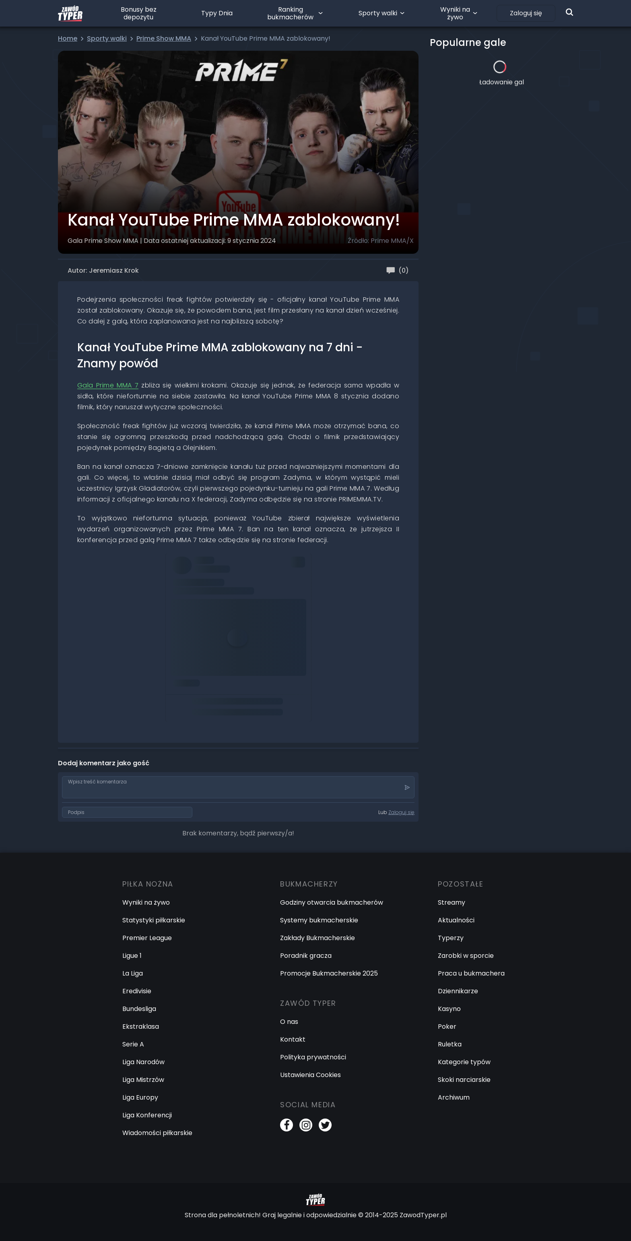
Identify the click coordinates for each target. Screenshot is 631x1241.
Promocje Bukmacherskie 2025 (329, 973)
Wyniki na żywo (455, 13)
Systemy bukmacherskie (319, 920)
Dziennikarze (458, 991)
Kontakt (292, 1039)
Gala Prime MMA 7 (107, 385)
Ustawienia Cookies (310, 1074)
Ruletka (450, 1044)
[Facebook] (286, 1125)
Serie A (133, 1044)
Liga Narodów (143, 1062)
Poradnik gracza (306, 955)
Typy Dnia (217, 13)
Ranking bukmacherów (290, 13)
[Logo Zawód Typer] (70, 13)
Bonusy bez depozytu (139, 13)
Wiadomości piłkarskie (157, 1132)
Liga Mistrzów (143, 1079)
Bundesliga (139, 1008)
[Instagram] (305, 1125)
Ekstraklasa (140, 1026)
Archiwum (454, 1097)
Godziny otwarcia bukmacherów (331, 902)
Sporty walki (378, 13)
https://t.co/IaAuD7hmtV (210, 599)
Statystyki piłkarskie (153, 920)
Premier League (147, 938)
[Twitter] (325, 1125)
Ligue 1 (132, 955)
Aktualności (456, 920)
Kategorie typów (464, 1062)
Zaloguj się (526, 13)
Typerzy (451, 938)
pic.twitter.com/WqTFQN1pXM (218, 666)
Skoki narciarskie (464, 1079)
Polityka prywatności (313, 1057)
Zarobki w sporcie (466, 955)
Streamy (451, 902)
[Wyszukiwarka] (569, 12)
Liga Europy (140, 1097)
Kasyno (449, 1008)
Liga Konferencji (147, 1115)
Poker (447, 1026)
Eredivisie (136, 991)
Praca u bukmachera (471, 973)
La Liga (132, 973)
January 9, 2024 (197, 689)
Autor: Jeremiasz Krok (103, 270)
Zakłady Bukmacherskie (317, 938)
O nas (289, 1021)
